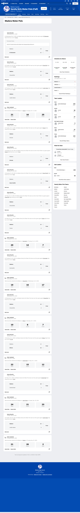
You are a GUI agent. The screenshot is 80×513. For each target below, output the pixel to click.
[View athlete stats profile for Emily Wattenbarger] (60, 169)
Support (67, 495)
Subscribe (25, 495)
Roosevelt (66, 197)
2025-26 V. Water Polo (11, 14)
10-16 (11, 339)
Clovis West (56, 203)
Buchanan (56, 187)
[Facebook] (77, 1)
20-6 (14, 259)
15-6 (11, 219)
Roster (28, 14)
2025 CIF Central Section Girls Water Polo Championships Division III (20, 44)
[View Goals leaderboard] (71, 170)
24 (40, 94)
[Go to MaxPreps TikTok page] (31, 490)
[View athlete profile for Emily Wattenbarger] (64, 102)
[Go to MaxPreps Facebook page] (49, 490)
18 (40, 384)
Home (19, 14)
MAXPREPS (3, 0)
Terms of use (40, 495)
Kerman (65, 191)
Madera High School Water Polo (24, 17)
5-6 (14, 174)
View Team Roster (64, 159)
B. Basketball (34, 3)
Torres (43, 218)
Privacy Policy (32, 495)
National (56, 81)
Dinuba (6, 152)
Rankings (42, 14)
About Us (13, 495)
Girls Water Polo (10, 17)
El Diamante (46, 36)
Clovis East (56, 199)
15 (40, 224)
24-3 (14, 89)
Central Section (57, 87)
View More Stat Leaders (65, 179)
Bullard (55, 189)
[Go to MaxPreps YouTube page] (35, 490)
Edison (24, 320)
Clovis (55, 197)
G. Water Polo (14, 3)
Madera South (67, 193)
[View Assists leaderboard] (70, 175)
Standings (37, 14)
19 (40, 304)
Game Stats (7, 119)
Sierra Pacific (45, 173)
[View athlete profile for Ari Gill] (64, 108)
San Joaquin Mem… (68, 199)
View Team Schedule (65, 72)
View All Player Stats (65, 140)
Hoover (24, 110)
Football (21, 3)
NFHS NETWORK (15, 0)
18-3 (14, 379)
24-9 (14, 419)
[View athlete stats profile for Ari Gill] (59, 175)
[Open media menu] (70, 3)
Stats (32, 14)
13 (40, 71)
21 (40, 134)
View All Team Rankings (65, 93)
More (47, 14)
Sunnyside (25, 241)
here (72, 149)
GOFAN (8, 0)
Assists (55, 173)
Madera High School (40, 468)
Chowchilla (45, 65)
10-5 (21, 197)
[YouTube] (68, 1)
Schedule (24, 14)
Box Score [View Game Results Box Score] (7, 57)
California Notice (48, 495)
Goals (55, 167)
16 (40, 347)
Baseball (27, 3)
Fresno (55, 90)
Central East (25, 360)
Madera (16, 17)
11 (40, 52)
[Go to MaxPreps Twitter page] (45, 490)
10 (40, 48)
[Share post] (49, 57)
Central (55, 191)
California (56, 84)
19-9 (14, 299)
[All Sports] (48, 3)
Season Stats (13, 119)
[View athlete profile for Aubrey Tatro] (64, 121)
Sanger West (66, 201)
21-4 (14, 129)
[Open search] (67, 3)
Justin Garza (45, 88)
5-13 (19, 152)
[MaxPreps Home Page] (5, 17)
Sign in (75, 3)
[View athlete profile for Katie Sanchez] (64, 127)
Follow (44, 8)
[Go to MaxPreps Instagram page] (40, 490)
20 (40, 264)
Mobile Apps (19, 495)
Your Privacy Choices (58, 495)
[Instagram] (71, 1)
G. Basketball (42, 3)
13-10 (14, 66)
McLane (65, 195)
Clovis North (56, 201)
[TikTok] (65, 1)
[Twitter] (74, 1)
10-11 (16, 37)
